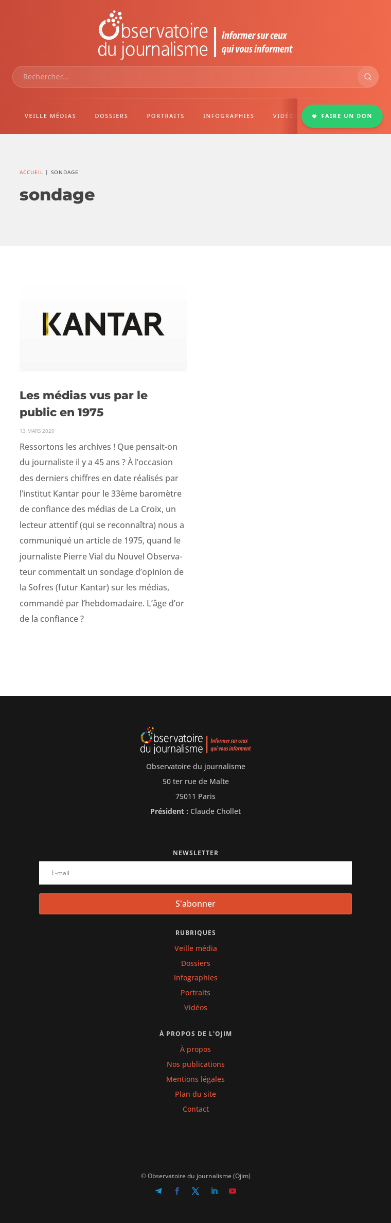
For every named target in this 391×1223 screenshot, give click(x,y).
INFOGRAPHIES (229, 116)
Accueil (31, 172)
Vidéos (195, 1007)
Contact (196, 1109)
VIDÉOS (285, 116)
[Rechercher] (368, 76)
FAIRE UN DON (342, 116)
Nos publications (196, 1064)
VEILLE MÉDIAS (50, 116)
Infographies (196, 977)
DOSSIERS (111, 116)
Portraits (195, 992)
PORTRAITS (166, 116)
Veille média (195, 948)
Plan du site (195, 1094)
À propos (195, 1049)
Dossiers (195, 963)
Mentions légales (195, 1079)
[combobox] (185, 76)
